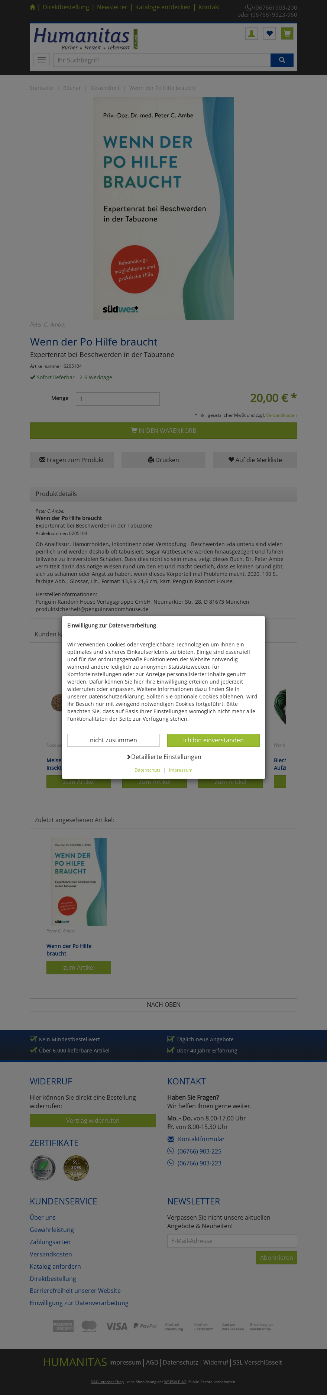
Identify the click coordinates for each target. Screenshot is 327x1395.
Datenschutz (148, 770)
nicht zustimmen (118, 740)
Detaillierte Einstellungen (163, 756)
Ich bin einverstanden (213, 740)
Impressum (180, 770)
